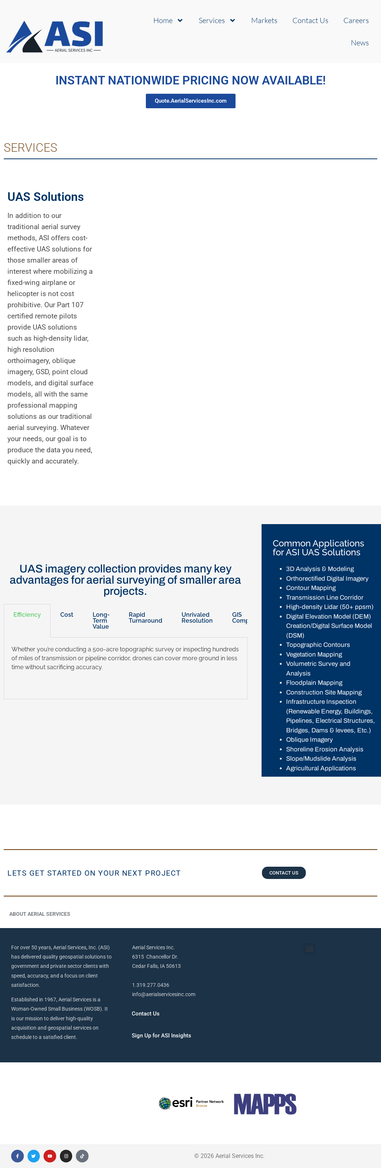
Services (217, 20)
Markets (264, 20)
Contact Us (310, 20)
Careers (356, 20)
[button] (309, 949)
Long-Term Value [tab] (101, 620)
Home (168, 20)
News (360, 42)
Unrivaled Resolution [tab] (197, 617)
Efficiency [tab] (27, 614)
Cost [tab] (66, 614)
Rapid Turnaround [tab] (145, 617)
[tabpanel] (125, 668)
